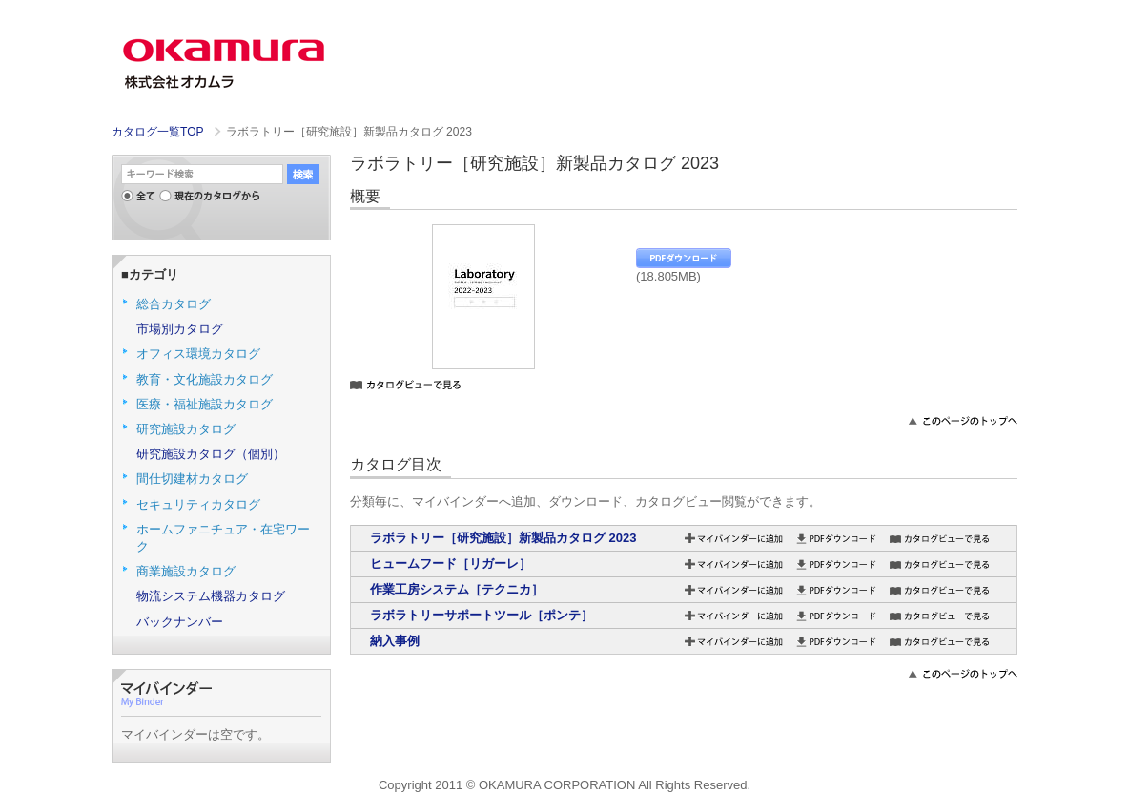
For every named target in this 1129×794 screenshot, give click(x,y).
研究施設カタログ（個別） (210, 454)
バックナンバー (179, 622)
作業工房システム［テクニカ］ (457, 589)
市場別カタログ (179, 329)
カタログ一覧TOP (157, 131)
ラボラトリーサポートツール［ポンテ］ (481, 615)
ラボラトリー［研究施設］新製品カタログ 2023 (503, 538)
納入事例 (395, 641)
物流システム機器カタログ (210, 596)
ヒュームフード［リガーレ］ (450, 563)
